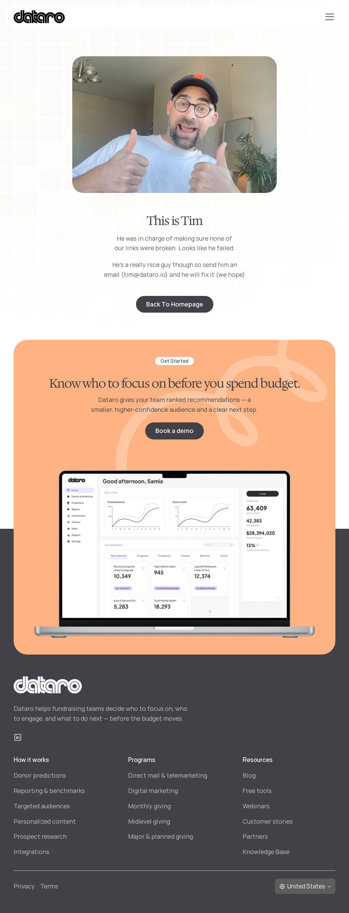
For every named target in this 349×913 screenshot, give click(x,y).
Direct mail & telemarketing (167, 775)
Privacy (24, 886)
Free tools (257, 791)
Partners (255, 836)
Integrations (31, 852)
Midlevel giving (149, 821)
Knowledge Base (266, 852)
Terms (49, 886)
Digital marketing (153, 791)
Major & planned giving (160, 836)
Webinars (256, 806)
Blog (249, 775)
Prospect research (40, 836)
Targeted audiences (42, 806)
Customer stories (268, 821)
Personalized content (45, 821)
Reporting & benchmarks (49, 791)
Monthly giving (149, 806)
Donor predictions (40, 775)
